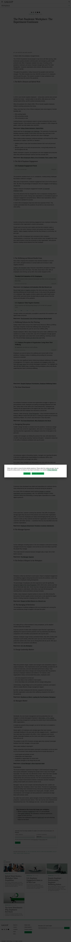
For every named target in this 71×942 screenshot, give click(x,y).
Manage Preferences (38, 473)
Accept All (27, 473)
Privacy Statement (52, 470)
